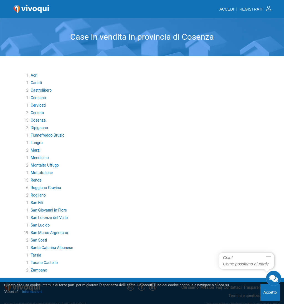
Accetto (270, 292)
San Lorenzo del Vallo (49, 217)
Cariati (36, 83)
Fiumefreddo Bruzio (47, 135)
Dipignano (39, 127)
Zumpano (39, 270)
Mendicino (40, 157)
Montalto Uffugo (45, 165)
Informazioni (32, 292)
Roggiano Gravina (46, 187)
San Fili (37, 202)
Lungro (36, 142)
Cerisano (38, 98)
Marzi (35, 150)
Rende (36, 180)
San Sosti (39, 240)
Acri (34, 75)
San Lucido (40, 225)
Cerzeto (37, 112)
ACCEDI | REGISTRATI (245, 9)
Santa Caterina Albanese (52, 247)
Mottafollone (42, 172)
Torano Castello (44, 262)
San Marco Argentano (49, 232)
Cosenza (38, 120)
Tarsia (36, 255)
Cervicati (38, 105)
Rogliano (38, 195)
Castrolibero (41, 90)
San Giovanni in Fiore (49, 210)
